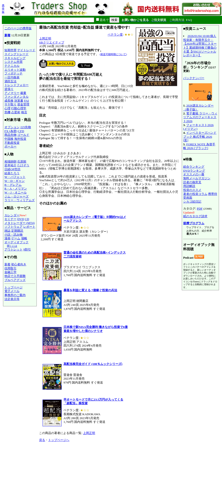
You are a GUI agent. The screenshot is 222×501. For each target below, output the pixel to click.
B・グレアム (13, 185)
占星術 (15, 112)
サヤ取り (10, 104)
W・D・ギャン (14, 181)
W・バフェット (15, 177)
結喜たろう (12, 173)
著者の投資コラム (195, 194)
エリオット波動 (15, 69)
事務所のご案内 (15, 295)
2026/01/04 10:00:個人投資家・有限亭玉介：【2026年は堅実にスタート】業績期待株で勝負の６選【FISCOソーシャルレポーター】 (200, 45)
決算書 (18, 100)
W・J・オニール (15, 192)
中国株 (8, 138)
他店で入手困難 (15, 276)
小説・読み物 (13, 234)
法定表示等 (12, 299)
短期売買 (10, 50)
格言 (24, 112)
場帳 (24, 238)
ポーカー (10, 146)
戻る (42, 440)
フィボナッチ (13, 73)
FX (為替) (10, 131)
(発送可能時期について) (113, 54)
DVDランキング (194, 170)
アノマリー (12, 93)
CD (27, 219)
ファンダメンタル (16, 96)
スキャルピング (15, 58)
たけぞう (23, 165)
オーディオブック (16, 242)
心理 (7, 108)
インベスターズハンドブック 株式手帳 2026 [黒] (199, 136)
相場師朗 (10, 161)
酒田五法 (10, 81)
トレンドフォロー (16, 85)
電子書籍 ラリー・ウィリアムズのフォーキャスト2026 (200, 117)
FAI (26, 100)
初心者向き (18, 264)
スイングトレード (16, 54)
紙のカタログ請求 (195, 216)
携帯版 (3, 8)
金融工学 (10, 272)
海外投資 (20, 138)
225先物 (25, 127)
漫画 (7, 238)
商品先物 (10, 135)
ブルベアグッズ (15, 280)
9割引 (27, 249)
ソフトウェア (13, 226)
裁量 (23, 93)
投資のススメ (192, 190)
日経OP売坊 (12, 169)
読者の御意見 (192, 182)
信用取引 (10, 268)
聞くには (12, 245)
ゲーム (15, 238)
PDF (199, 208)
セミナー (10, 219)
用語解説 (189, 186)
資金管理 (23, 104)
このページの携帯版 (18, 28)
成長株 (8, 100)
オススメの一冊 (193, 174)
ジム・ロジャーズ (16, 196)
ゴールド (23, 135)
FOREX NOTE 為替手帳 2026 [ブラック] (199, 146)
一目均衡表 (12, 77)
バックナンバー (193, 78)
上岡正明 (45, 38)
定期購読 (17, 230)
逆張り (8, 89)
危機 (7, 112)
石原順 (21, 161)
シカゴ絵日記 (192, 201)
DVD (20, 219)
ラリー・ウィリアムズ (19, 200)
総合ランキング (193, 166)
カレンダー (12, 215)
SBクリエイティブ (51, 42)
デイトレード (26, 50)
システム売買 (13, 61)
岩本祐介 (10, 165)
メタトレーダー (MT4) (19, 223)
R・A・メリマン (15, 188)
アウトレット (13, 249)
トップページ (13, 287)
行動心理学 (18, 108)
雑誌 (7, 230)
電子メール (12, 291)
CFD (21, 131)
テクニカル (12, 65)
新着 (7, 35)
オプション (12, 127)
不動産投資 (12, 142)
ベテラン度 (115, 34)
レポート (29, 226)
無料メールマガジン (196, 178)
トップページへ (58, 440)
